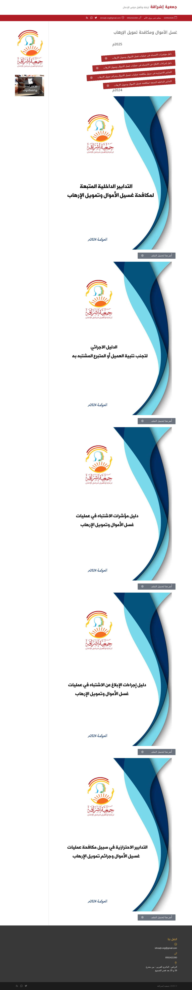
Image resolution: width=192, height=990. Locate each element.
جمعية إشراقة (163, 986)
